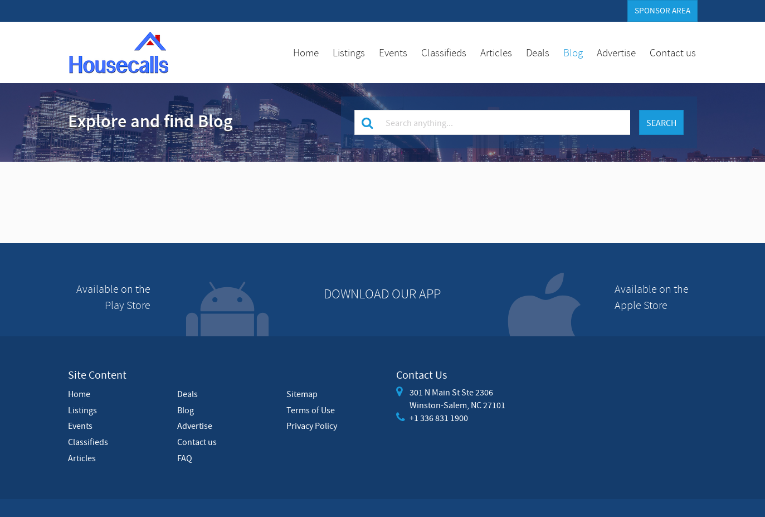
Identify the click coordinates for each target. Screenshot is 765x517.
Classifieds (443, 52)
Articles (496, 52)
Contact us (673, 52)
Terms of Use (310, 409)
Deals (537, 52)
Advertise (616, 52)
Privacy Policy (311, 425)
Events (393, 52)
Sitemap (302, 393)
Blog (573, 52)
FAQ (184, 457)
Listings (349, 52)
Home (306, 52)
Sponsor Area (662, 11)
